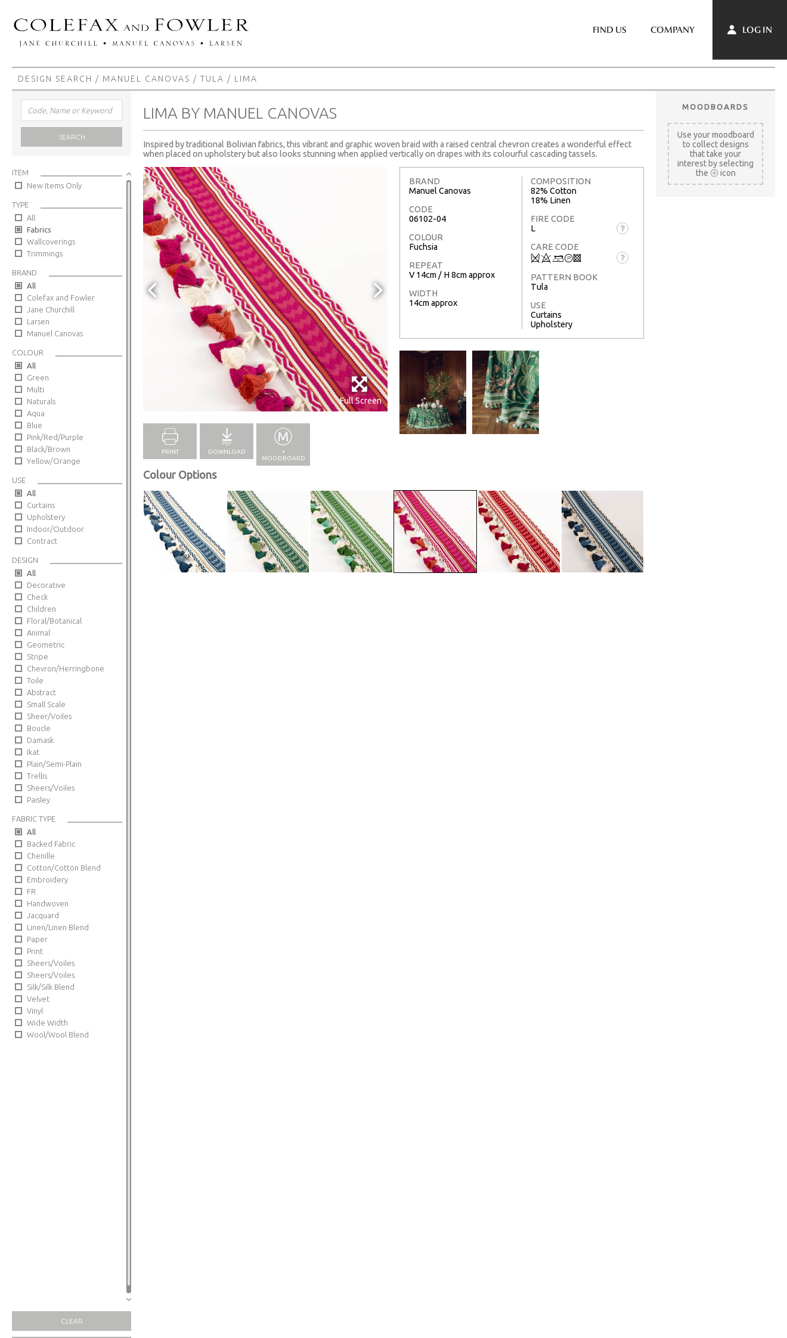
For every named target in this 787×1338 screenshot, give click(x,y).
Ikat (33, 752)
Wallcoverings (51, 241)
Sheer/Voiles (49, 716)
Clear (72, 1321)
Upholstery (46, 517)
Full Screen (360, 390)
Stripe (37, 656)
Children (41, 609)
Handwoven (48, 903)
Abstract (41, 692)
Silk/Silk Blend (51, 987)
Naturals (41, 401)
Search (71, 137)
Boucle (39, 728)
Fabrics (39, 229)
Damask (40, 740)
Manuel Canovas (146, 78)
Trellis (37, 776)
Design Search (55, 78)
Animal (38, 632)
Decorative (46, 585)
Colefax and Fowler (61, 297)
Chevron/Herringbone (65, 668)
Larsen (38, 321)
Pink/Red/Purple (55, 437)
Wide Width (47, 1022)
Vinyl (35, 1010)
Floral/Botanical (54, 621)
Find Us (610, 29)
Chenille (41, 855)
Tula (212, 78)
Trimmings (45, 253)
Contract (42, 541)
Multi (35, 389)
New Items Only (54, 185)
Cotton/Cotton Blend (64, 867)
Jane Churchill (51, 309)
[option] (265, 289)
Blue (34, 425)
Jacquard (43, 915)
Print (35, 951)
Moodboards (715, 107)
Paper (37, 939)
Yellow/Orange (53, 461)
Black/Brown (48, 449)
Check (37, 597)
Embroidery (47, 879)
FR (31, 891)
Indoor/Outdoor (55, 529)
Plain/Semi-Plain (54, 764)
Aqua (36, 413)
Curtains (41, 505)
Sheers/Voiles (51, 787)
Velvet (38, 999)
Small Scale (46, 704)
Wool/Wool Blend (58, 1034)
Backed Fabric (51, 844)
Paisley (38, 799)
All (31, 217)
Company (672, 29)
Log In (749, 29)
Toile (35, 680)
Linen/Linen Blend (58, 927)
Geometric (45, 644)
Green (38, 377)
